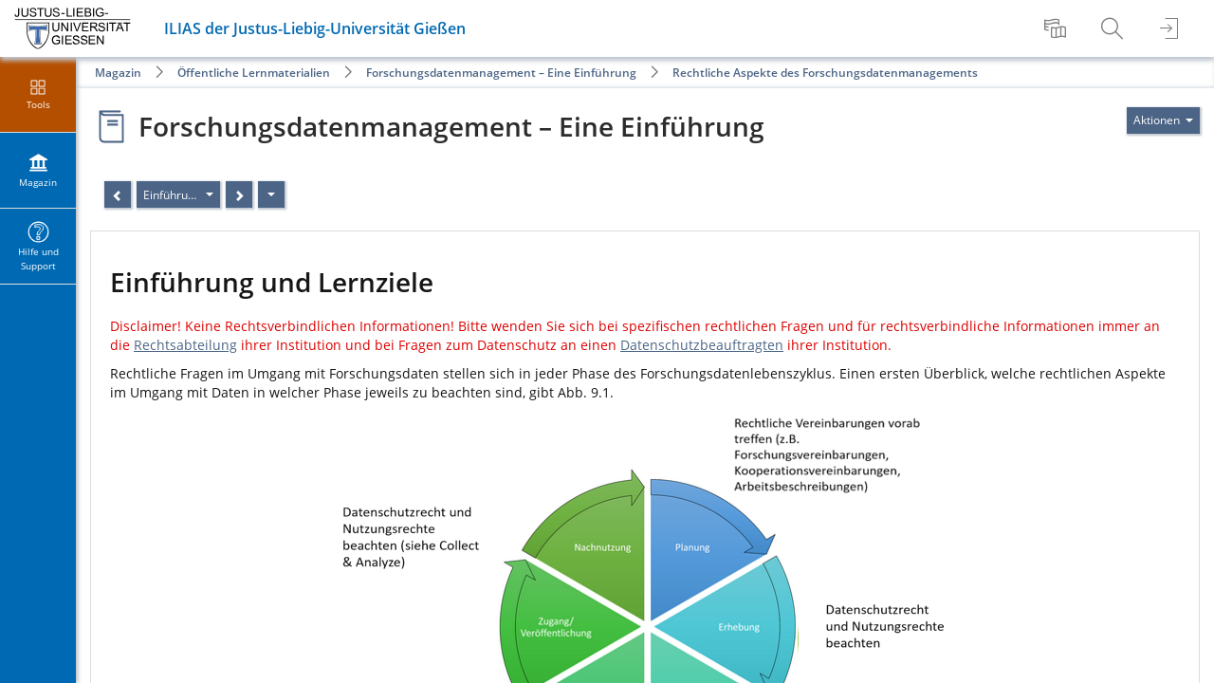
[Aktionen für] (1163, 120)
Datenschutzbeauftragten (701, 345)
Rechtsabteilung (185, 345)
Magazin (118, 73)
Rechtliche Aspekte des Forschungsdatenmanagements (825, 73)
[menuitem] (1057, 28)
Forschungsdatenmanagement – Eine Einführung (501, 73)
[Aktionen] (271, 194)
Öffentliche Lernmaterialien (253, 73)
